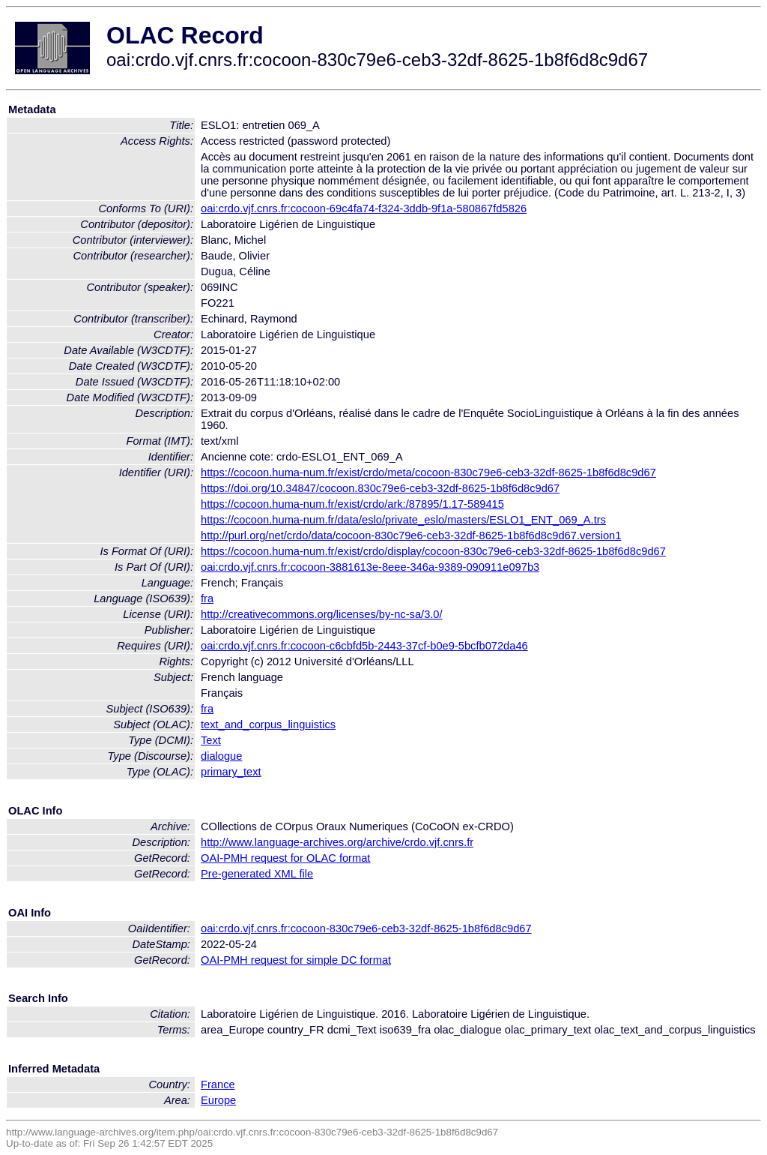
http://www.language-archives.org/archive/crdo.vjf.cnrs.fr (337, 842)
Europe (218, 1100)
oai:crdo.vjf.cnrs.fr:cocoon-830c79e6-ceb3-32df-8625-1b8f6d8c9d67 (366, 928)
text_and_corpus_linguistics (268, 724)
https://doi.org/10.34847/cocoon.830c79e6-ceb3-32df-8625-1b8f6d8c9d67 (380, 488)
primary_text (231, 772)
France (218, 1084)
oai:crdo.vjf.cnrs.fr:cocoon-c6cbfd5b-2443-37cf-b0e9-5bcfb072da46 (364, 646)
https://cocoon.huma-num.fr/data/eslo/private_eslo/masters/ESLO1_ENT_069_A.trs (403, 520)
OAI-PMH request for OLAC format (285, 858)
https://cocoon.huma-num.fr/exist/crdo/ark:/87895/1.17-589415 (352, 504)
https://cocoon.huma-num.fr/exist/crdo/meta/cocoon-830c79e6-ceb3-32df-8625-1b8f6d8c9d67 (428, 472)
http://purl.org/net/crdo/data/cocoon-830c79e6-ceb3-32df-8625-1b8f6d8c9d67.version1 (411, 536)
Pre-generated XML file (257, 874)
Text (211, 740)
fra (207, 598)
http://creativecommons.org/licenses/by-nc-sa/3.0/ (322, 614)
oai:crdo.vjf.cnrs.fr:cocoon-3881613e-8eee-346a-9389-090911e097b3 (370, 567)
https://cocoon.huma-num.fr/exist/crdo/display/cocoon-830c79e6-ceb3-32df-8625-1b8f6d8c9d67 (433, 551)
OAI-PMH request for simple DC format (296, 960)
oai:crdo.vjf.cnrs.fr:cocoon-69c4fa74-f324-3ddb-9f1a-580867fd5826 (364, 208)
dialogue (221, 756)
